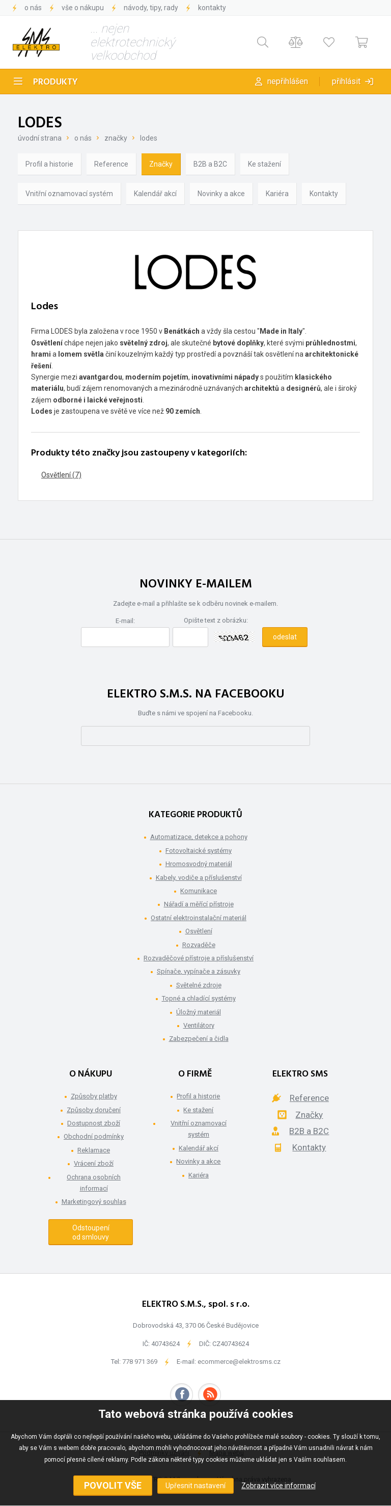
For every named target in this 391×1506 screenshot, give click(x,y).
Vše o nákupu (83, 8)
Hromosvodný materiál (198, 864)
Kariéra (277, 194)
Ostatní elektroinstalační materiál (198, 918)
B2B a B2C (210, 164)
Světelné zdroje (198, 985)
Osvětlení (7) (61, 475)
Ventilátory (198, 1025)
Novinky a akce (221, 194)
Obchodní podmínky (94, 1136)
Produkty (55, 82)
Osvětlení (198, 931)
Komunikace (198, 891)
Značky (115, 138)
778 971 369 (139, 1361)
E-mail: (125, 621)
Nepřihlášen (287, 81)
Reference (111, 164)
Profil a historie (49, 164)
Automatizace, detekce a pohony (198, 837)
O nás (33, 8)
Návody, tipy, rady (151, 8)
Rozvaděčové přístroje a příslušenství (199, 958)
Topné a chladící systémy (199, 998)
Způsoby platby (94, 1096)
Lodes (148, 138)
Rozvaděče (198, 945)
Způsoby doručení (94, 1110)
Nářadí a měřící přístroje (199, 904)
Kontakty (212, 8)
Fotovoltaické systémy (198, 850)
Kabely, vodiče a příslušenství (199, 877)
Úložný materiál (198, 1012)
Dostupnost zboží (93, 1123)
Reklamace (93, 1150)
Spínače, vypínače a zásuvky (198, 971)
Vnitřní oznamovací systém (69, 194)
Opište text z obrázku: (216, 620)
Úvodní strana (40, 138)
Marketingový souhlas (94, 1201)
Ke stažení (264, 164)
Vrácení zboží (94, 1163)
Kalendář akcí (155, 194)
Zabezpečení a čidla (199, 1038)
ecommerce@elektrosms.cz (239, 1361)
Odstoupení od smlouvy (90, 1232)
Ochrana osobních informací (94, 1182)
